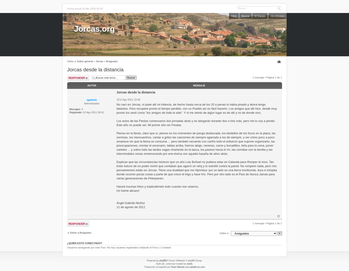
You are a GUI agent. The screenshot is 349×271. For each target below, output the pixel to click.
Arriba (278, 216)
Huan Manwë (177, 267)
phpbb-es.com (197, 267)
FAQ (233, 16)
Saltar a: (224, 233)
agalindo (92, 99)
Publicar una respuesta (78, 78)
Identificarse (277, 16)
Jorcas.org (94, 28)
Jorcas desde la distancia (95, 69)
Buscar (245, 16)
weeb (189, 264)
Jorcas (99, 61)
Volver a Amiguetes (80, 232)
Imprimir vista (279, 61)
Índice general (85, 61)
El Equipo (260, 16)
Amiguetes (112, 61)
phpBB (162, 260)
